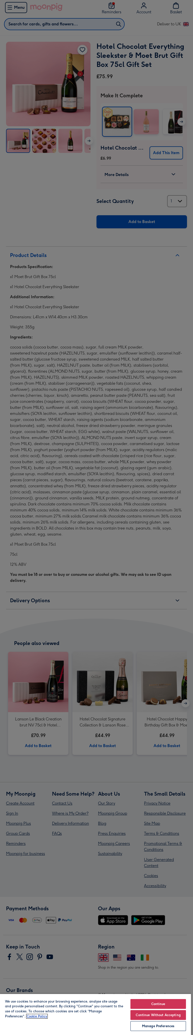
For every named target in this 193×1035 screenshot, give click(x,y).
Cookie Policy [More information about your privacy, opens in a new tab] (37, 1016)
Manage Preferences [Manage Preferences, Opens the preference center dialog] (158, 1026)
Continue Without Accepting (158, 1015)
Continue (158, 1004)
